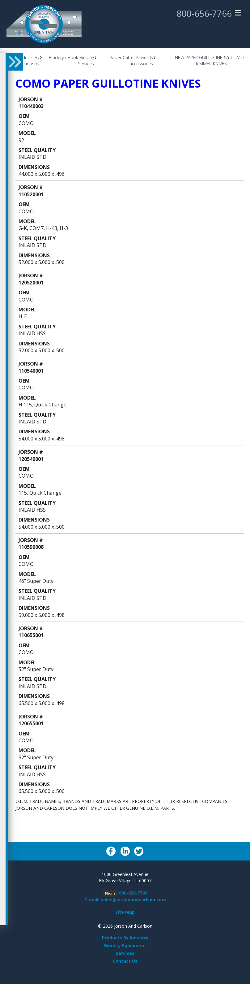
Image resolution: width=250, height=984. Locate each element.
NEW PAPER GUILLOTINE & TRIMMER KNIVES (201, 60)
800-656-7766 (204, 13)
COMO (237, 57)
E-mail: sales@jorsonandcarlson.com (125, 900)
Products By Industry (27, 60)
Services (125, 953)
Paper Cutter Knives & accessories (131, 60)
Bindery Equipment (125, 945)
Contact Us (125, 961)
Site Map (125, 912)
